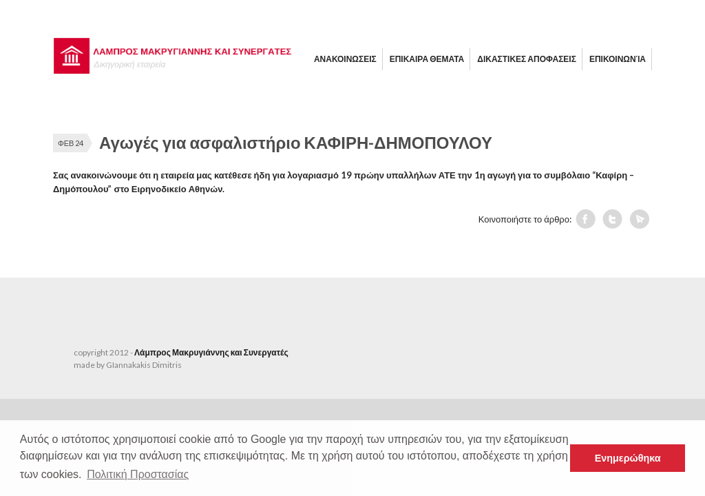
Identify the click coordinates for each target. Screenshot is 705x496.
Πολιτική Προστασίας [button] (138, 474)
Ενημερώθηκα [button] (628, 458)
